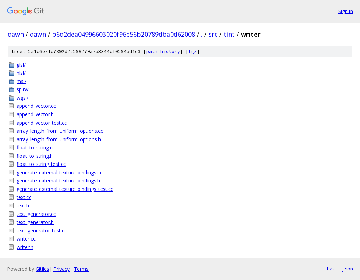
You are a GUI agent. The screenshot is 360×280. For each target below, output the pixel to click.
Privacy (61, 269)
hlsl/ (21, 72)
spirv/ (23, 89)
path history (163, 52)
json (347, 269)
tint (229, 34)
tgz (192, 52)
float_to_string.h (35, 156)
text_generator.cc (36, 214)
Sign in (345, 11)
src (213, 34)
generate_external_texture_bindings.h (58, 180)
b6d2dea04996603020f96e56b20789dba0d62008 (123, 34)
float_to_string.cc (36, 147)
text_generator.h (35, 222)
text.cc (24, 197)
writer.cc (26, 238)
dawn (16, 34)
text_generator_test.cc (42, 230)
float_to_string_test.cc (41, 164)
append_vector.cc (36, 105)
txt (330, 269)
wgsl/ (22, 97)
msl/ (21, 81)
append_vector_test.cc (42, 122)
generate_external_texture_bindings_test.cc (65, 189)
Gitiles (42, 269)
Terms (81, 269)
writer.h (25, 247)
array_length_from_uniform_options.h (59, 139)
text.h (23, 205)
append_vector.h (35, 114)
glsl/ (21, 64)
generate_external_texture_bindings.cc (59, 172)
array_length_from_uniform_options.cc (60, 130)
